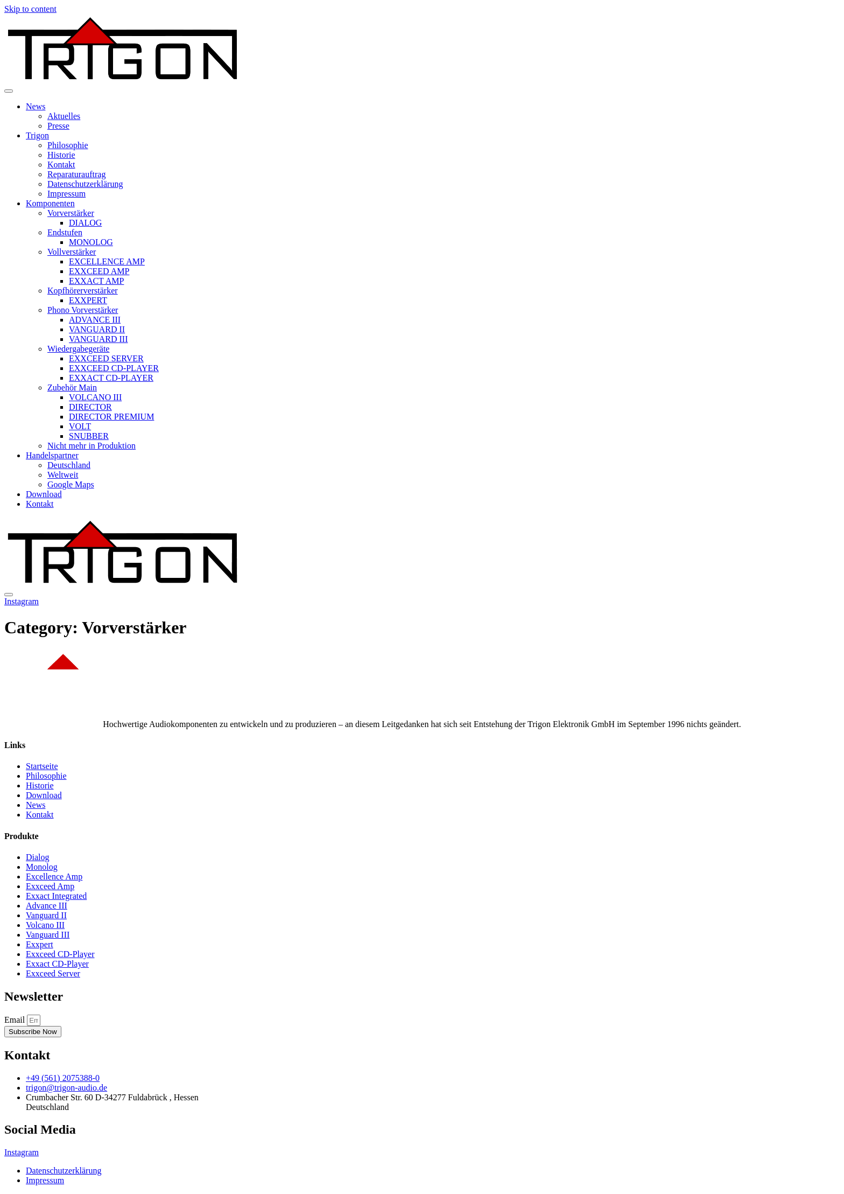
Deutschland (68, 465)
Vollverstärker (71, 251)
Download (44, 494)
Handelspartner (52, 455)
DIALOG (85, 222)
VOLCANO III (95, 397)
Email (15, 1019)
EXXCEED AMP (99, 271)
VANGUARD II (97, 329)
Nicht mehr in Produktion (91, 445)
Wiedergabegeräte (78, 348)
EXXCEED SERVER (106, 358)
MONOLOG (91, 242)
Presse (58, 125)
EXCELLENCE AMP (107, 261)
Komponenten (50, 203)
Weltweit (62, 474)
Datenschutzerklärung (85, 183)
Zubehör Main (72, 387)
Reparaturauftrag (76, 174)
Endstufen (64, 232)
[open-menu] (8, 91)
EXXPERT (88, 300)
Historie (61, 154)
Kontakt (61, 164)
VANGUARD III (98, 339)
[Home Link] (122, 581)
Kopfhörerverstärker (82, 290)
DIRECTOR (90, 406)
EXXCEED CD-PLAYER (114, 368)
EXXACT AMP (96, 280)
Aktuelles (63, 116)
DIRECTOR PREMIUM (111, 416)
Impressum (66, 193)
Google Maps (70, 484)
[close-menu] (8, 594)
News (35, 106)
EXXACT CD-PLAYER (111, 377)
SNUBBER (89, 436)
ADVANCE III (95, 319)
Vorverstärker (70, 213)
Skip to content (30, 8)
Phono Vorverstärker (82, 310)
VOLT (80, 426)
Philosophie (67, 145)
